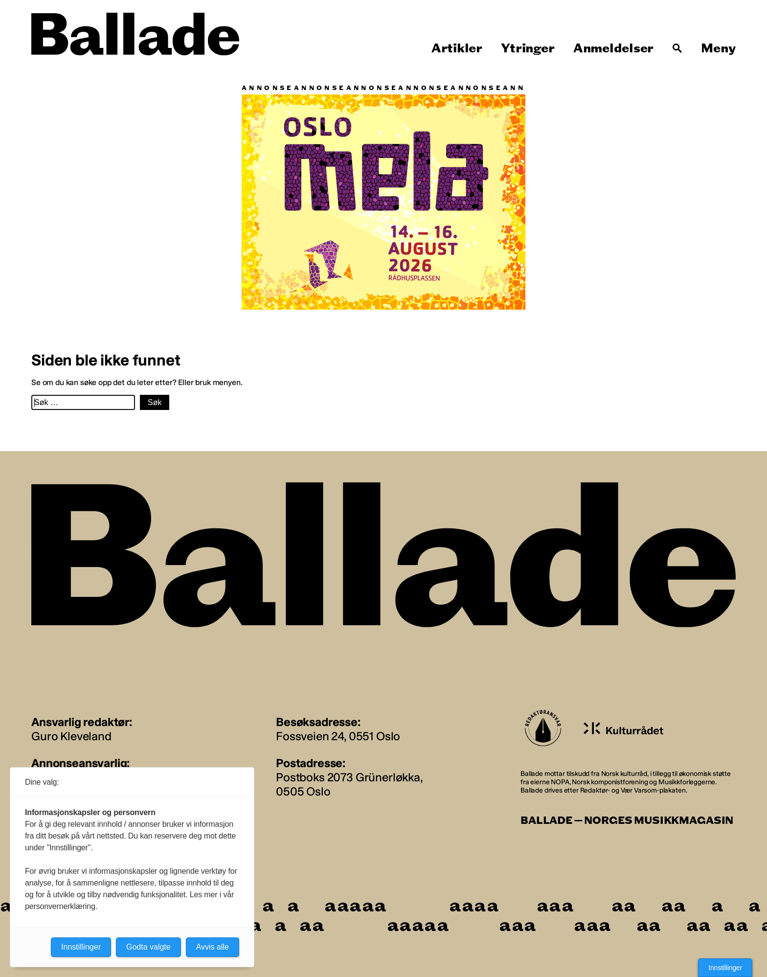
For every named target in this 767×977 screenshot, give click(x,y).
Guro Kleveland (71, 736)
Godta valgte (148, 947)
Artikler (456, 48)
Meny (718, 48)
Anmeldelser (613, 48)
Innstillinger (725, 968)
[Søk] (677, 48)
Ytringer (527, 48)
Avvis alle (212, 947)
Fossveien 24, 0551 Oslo (338, 736)
